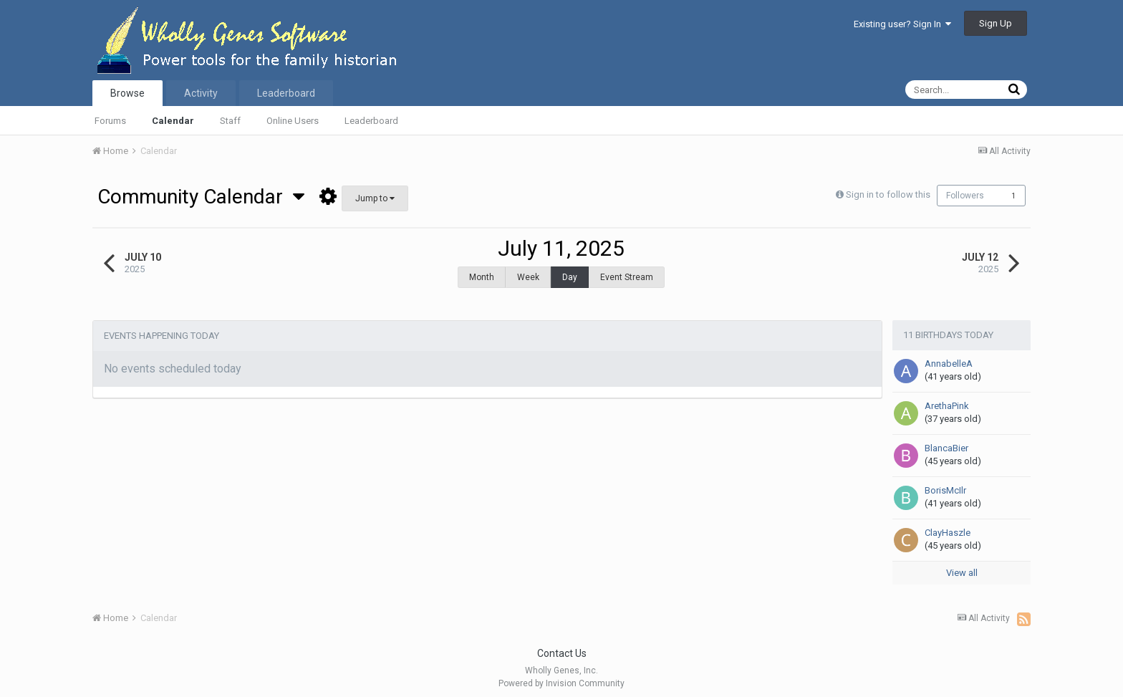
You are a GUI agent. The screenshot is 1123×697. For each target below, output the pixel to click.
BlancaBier (946, 441)
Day (569, 277)
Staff (230, 120)
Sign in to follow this (886, 194)
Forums (110, 120)
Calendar (173, 120)
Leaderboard (371, 120)
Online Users (292, 120)
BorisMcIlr (945, 483)
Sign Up (995, 23)
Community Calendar (200, 196)
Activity (201, 93)
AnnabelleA (949, 356)
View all (962, 565)
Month (481, 277)
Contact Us (562, 646)
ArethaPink (947, 398)
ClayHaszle (947, 525)
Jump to (375, 198)
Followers (965, 196)
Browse (127, 93)
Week (528, 277)
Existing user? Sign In (902, 24)
